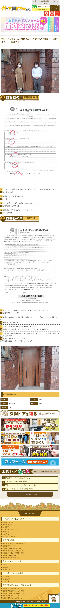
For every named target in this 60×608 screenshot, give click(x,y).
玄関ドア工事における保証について (15, 593)
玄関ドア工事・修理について (12, 548)
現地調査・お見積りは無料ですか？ (18, 478)
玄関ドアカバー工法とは (11, 595)
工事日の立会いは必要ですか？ (17, 482)
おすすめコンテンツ (9, 536)
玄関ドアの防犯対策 (9, 555)
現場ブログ (6, 581)
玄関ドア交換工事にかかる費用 (13, 591)
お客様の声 (6, 579)
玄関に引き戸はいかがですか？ (13, 598)
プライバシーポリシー (10, 529)
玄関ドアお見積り (9, 522)
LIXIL (4, 565)
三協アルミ (6, 569)
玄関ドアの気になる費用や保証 (13, 553)
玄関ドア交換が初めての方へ (12, 588)
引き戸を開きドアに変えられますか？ (19, 489)
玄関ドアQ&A (7, 524)
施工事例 (6, 576)
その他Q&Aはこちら (30, 494)
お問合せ (6, 531)
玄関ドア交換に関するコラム (12, 557)
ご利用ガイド (7, 534)
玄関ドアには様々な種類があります (15, 543)
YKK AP (5, 567)
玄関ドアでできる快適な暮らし (13, 550)
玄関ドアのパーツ (9, 546)
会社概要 (6, 527)
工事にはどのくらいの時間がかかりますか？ (22, 485)
